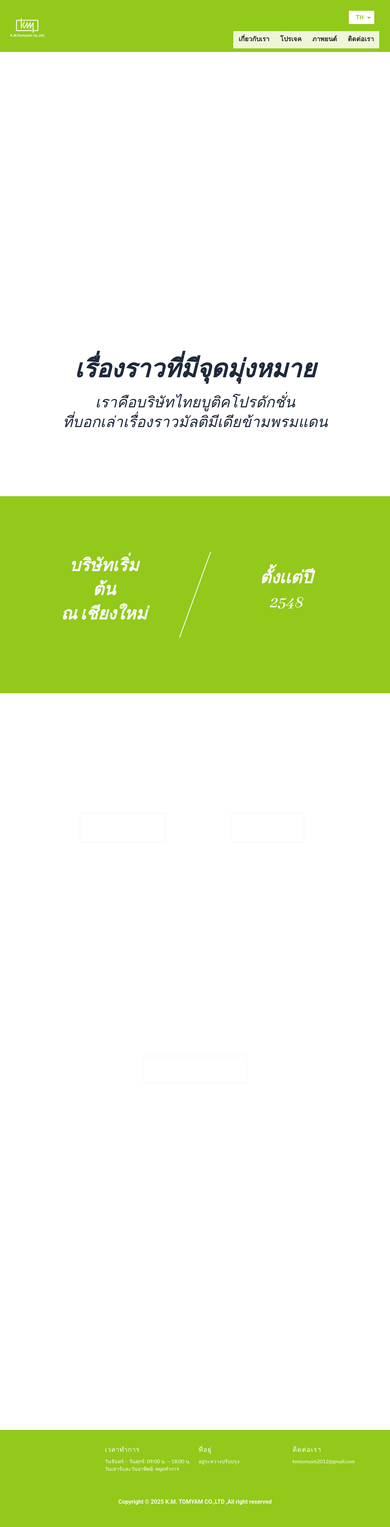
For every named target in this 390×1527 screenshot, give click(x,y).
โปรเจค (291, 39)
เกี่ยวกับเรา (254, 39)
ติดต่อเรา (361, 39)
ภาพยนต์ (324, 39)
